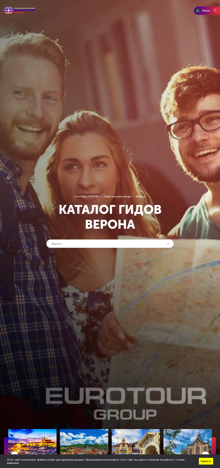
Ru (197, 10)
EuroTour (81, 196)
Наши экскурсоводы (117, 196)
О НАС (95, 196)
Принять (206, 461)
